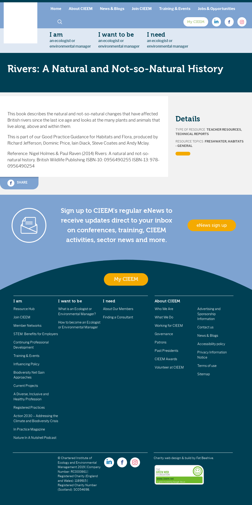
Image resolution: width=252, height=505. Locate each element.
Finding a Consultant (118, 317)
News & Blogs (112, 8)
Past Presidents (166, 351)
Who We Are (164, 309)
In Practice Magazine (29, 429)
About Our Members (118, 309)
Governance (164, 334)
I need (109, 301)
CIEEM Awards (166, 359)
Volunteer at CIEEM (169, 367)
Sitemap (203, 374)
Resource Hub (24, 309)
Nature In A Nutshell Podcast (34, 438)
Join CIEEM (142, 8)
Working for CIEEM (169, 326)
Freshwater (215, 141)
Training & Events (174, 8)
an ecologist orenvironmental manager (70, 40)
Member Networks (27, 326)
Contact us (205, 327)
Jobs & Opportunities (216, 8)
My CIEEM (195, 22)
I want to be (70, 301)
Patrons (160, 342)
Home (56, 8)
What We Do (164, 317)
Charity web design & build (172, 458)
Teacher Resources (224, 129)
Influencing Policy (26, 364)
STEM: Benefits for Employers (35, 334)
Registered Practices (29, 407)
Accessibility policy (211, 344)
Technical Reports (192, 134)
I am (17, 301)
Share (17, 183)
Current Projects (25, 386)
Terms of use (207, 366)
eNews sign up (212, 225)
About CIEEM (81, 8)
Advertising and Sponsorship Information (208, 314)
